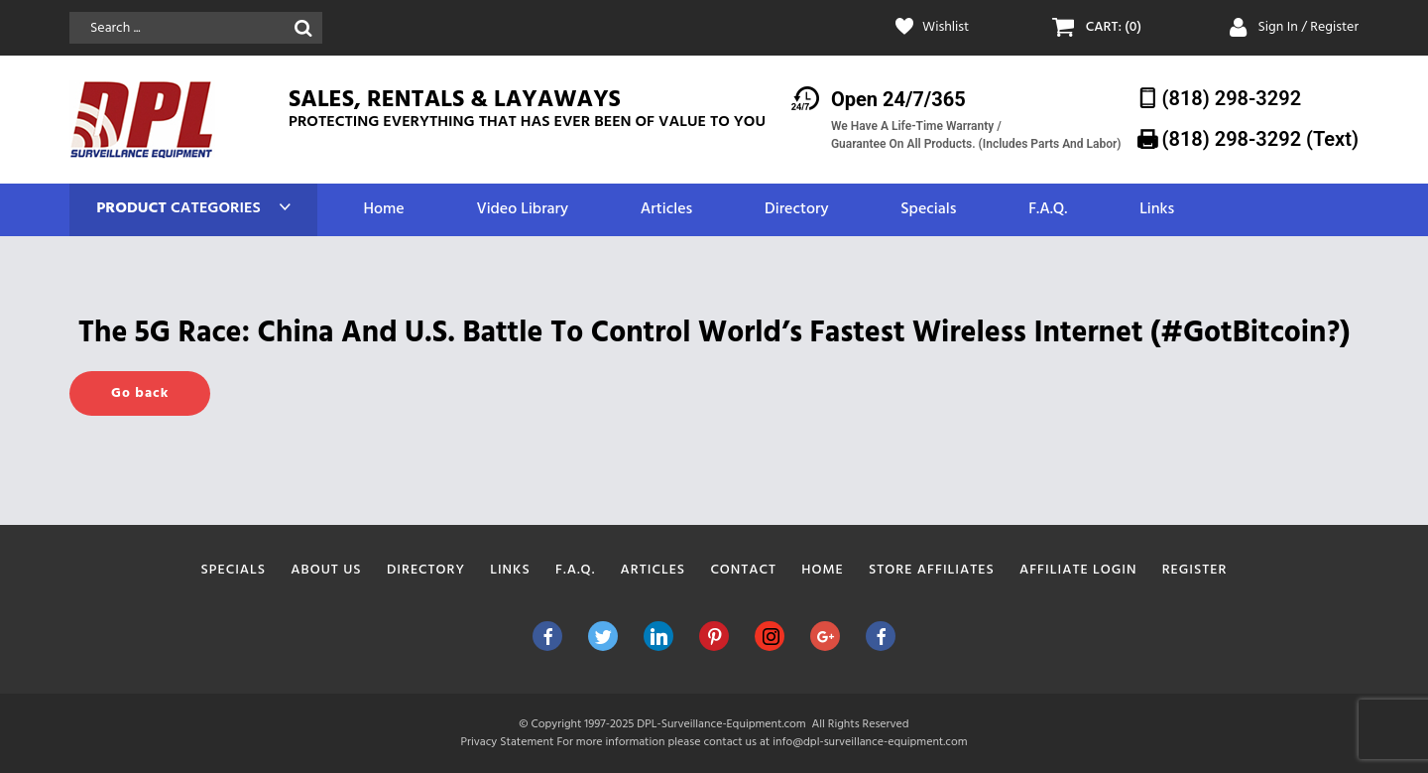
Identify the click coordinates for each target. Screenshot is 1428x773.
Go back (140, 393)
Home (383, 209)
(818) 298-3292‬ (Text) (1260, 139)
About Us (326, 570)
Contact (743, 570)
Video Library (522, 209)
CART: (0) (1113, 28)
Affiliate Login (1078, 570)
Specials (928, 209)
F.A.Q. (1047, 209)
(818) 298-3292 (1232, 98)
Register (1195, 570)
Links (1156, 209)
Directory (796, 209)
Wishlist (945, 28)
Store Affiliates (932, 570)
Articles (666, 209)
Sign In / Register (1308, 27)
